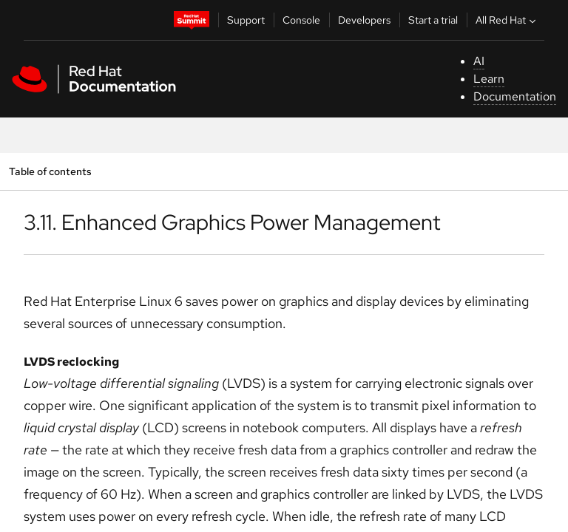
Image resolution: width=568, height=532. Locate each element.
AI (478, 61)
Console (301, 20)
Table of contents (50, 171)
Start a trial (433, 20)
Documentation (514, 96)
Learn (488, 78)
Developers (364, 20)
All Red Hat (507, 20)
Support (246, 20)
